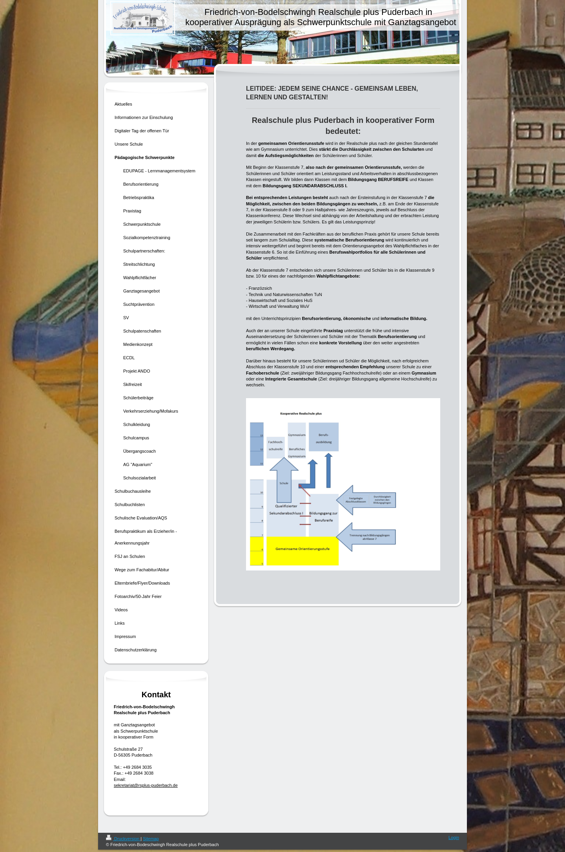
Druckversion (123, 838)
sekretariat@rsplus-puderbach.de (146, 785)
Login (453, 837)
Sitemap (151, 838)
